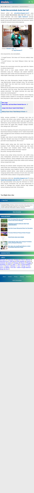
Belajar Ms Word (4, 269)
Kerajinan (16, 263)
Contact (10, 276)
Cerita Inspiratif (26, 264)
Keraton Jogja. (11, 48)
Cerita (9, 264)
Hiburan (23, 263)
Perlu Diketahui (21, 261)
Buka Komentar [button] (17, 212)
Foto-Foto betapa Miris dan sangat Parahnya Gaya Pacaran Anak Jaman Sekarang (19, 220)
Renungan (2, 259)
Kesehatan (3, 264)
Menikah (13, 266)
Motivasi (28, 259)
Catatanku (2, 263)
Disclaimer (28, 276)
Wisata (17, 259)
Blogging (29, 263)
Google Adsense (25, 267)
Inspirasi (9, 263)
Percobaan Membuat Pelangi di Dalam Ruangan (19, 232)
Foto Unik (13, 267)
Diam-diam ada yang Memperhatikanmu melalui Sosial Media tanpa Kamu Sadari (19, 247)
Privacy (16, 276)
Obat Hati (12, 261)
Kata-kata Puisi (4, 261)
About (4, 276)
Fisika (22, 259)
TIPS (18, 264)
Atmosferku (19, 280)
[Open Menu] (29, 2)
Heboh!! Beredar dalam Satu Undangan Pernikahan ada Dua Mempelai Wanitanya (20, 242)
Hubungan (10, 259)
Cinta (1, 266)
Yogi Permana (17, 50)
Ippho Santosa (22, 16)
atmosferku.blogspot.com (21, 13)
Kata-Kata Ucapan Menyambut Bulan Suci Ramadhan (20, 228)
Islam (14, 264)
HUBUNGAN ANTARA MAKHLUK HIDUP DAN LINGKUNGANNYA (18, 224)
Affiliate (7, 267)
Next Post (5, 200)
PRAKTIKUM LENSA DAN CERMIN (16, 237)
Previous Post (28, 200)
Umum (28, 261)
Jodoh (18, 267)
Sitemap (22, 276)
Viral (18, 266)
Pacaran (7, 266)
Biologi (23, 266)
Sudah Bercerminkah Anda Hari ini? (15, 10)
